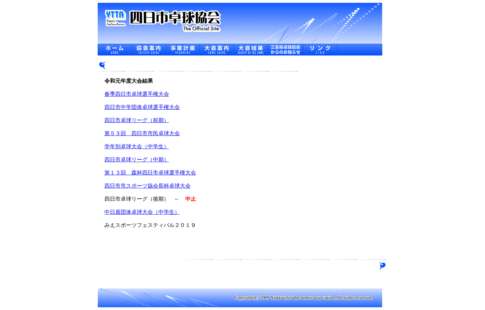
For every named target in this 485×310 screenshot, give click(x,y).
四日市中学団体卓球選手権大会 (142, 107)
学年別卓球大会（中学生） (136, 146)
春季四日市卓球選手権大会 (136, 94)
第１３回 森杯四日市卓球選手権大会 (150, 173)
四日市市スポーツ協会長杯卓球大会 (147, 186)
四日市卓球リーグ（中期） (136, 159)
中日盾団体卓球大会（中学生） (142, 212)
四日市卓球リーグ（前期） (136, 120)
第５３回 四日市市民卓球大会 (142, 133)
